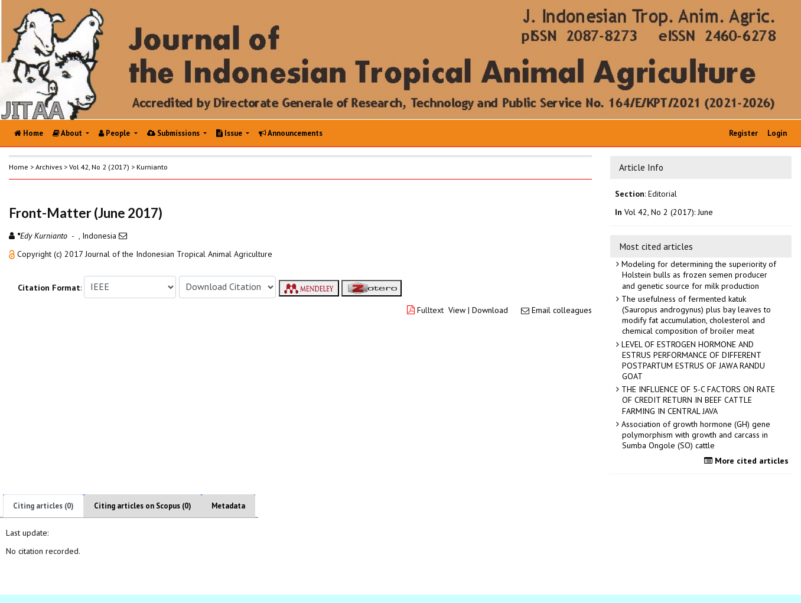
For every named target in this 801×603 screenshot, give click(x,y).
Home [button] (18, 166)
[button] (13, 254)
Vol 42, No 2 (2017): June (668, 212)
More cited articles (748, 460)
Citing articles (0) (43, 506)
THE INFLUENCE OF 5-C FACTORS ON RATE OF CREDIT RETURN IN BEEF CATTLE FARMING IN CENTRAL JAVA (697, 400)
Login (777, 133)
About (68, 133)
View (456, 310)
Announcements (291, 133)
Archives (48, 166)
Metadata (228, 506)
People (115, 133)
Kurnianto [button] (152, 166)
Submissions (174, 133)
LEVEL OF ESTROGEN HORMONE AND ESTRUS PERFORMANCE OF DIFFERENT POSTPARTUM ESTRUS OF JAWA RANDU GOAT (692, 360)
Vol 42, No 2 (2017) (99, 166)
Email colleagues (562, 310)
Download (490, 310)
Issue (230, 133)
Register (743, 133)
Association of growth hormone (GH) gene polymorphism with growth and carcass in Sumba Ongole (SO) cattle (694, 435)
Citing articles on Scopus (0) (142, 506)
